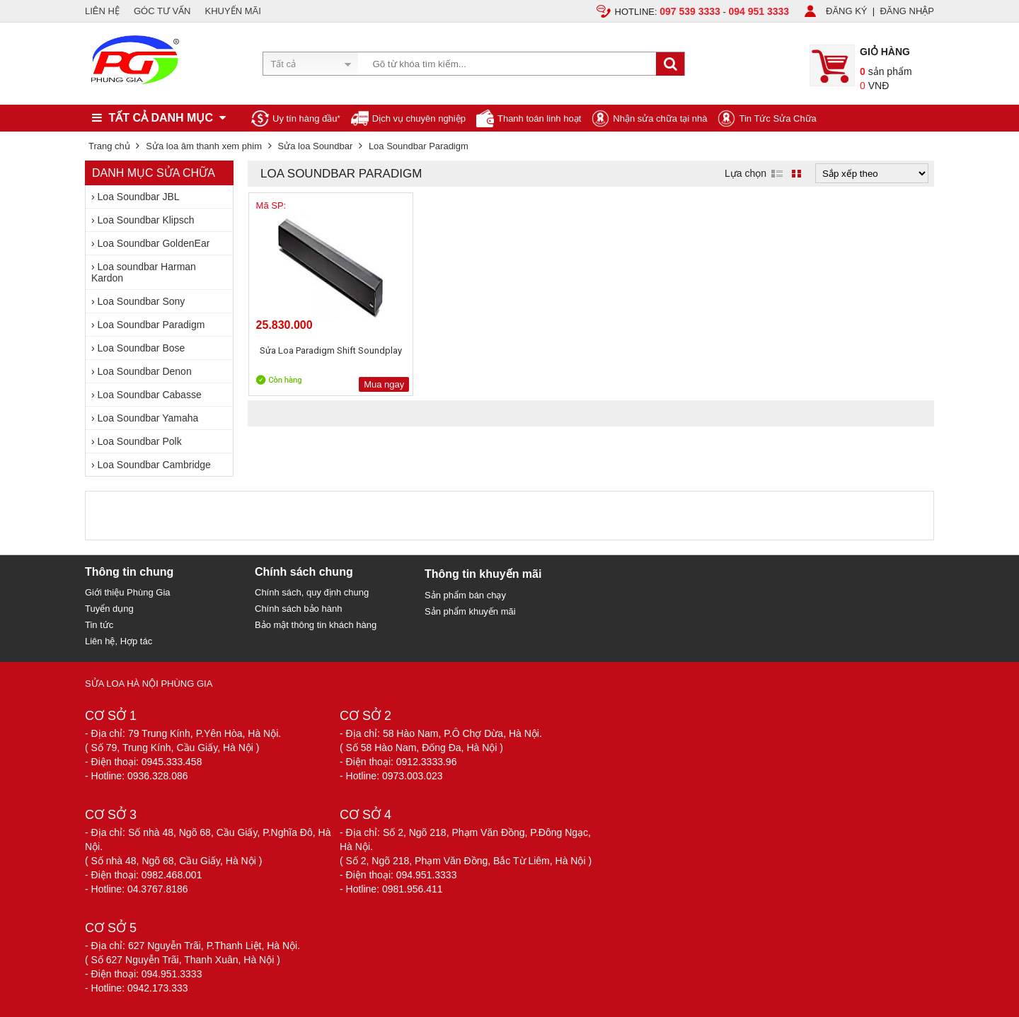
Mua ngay (352, 384)
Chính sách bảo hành (298, 608)
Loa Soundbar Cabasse (150, 394)
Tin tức (99, 625)
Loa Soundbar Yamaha (148, 418)
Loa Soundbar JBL (139, 196)
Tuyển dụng (109, 608)
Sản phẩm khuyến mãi (470, 611)
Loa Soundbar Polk (140, 441)
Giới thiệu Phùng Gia (128, 592)
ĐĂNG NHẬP (907, 11)
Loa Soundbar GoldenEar (154, 243)
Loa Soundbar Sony (141, 301)
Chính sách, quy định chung (312, 592)
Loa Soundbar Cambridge (154, 464)
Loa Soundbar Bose (141, 348)
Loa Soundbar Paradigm (151, 324)
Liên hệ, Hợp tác (118, 641)
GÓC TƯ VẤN (162, 11)
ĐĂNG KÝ (847, 11)
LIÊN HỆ (102, 11)
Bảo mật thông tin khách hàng (315, 625)
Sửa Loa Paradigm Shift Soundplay (315, 356)
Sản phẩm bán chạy (465, 595)
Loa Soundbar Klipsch (146, 220)
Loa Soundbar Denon (145, 371)
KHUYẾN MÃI (233, 11)
